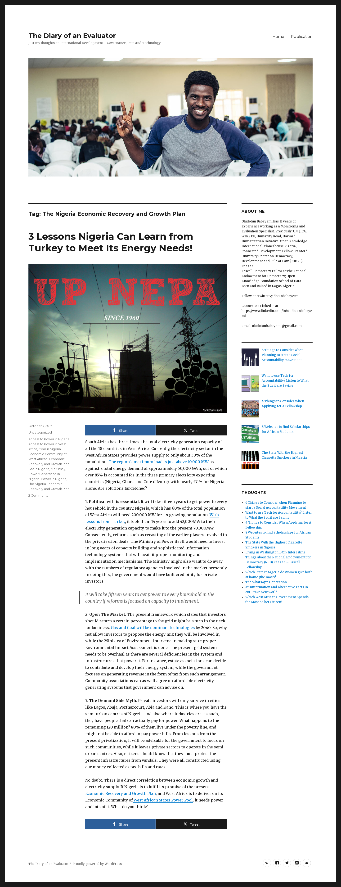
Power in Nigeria (53, 479)
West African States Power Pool (163, 800)
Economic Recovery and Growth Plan (120, 793)
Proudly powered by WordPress (97, 864)
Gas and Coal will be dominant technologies (153, 627)
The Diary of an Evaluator (72, 36)
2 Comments (38, 495)
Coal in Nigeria (50, 449)
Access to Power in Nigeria (48, 439)
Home (278, 36)
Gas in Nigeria (38, 469)
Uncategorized (40, 432)
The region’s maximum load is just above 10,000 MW (158, 461)
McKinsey (58, 469)
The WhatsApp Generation (266, 582)
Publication (302, 36)
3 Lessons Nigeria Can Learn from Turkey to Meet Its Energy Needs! (110, 242)
